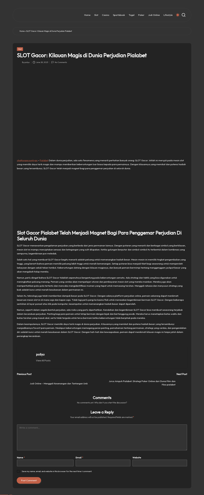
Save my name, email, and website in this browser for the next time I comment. (57, 471)
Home (22, 31)
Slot (20, 49)
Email (79, 457)
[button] (43, 360)
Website (136, 457)
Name (21, 457)
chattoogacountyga (27, 160)
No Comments (59, 62)
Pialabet (44, 160)
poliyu (40, 354)
